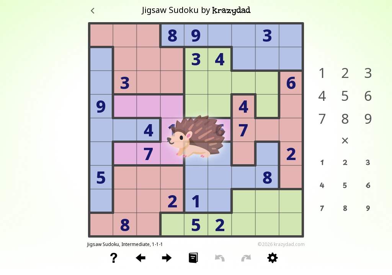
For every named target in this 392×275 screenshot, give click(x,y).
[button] (113, 257)
